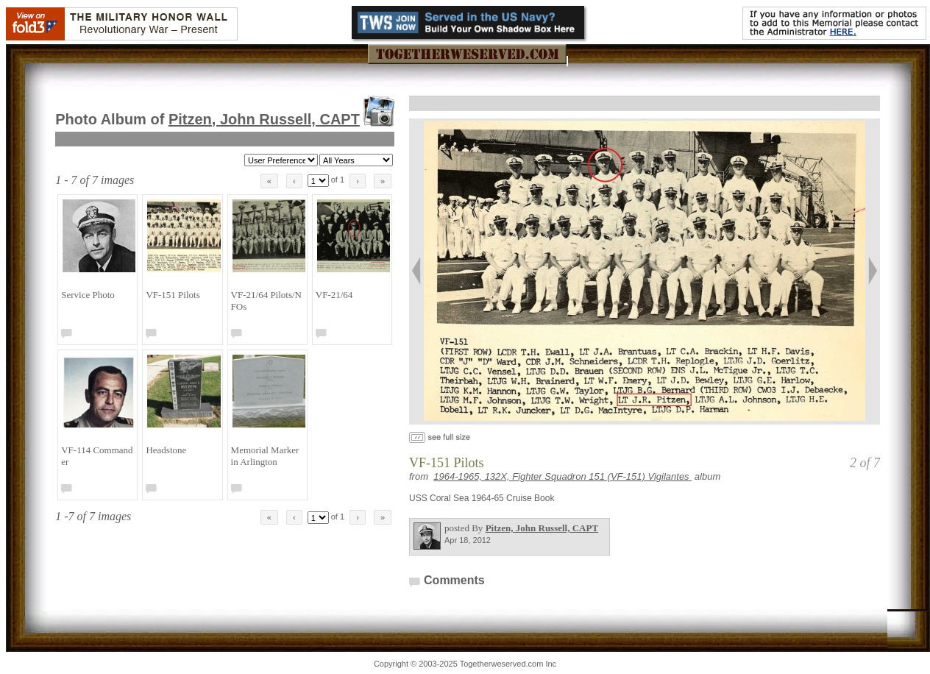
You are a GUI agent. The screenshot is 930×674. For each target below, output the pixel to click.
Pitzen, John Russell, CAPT (264, 119)
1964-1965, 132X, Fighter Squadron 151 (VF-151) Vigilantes (562, 476)
